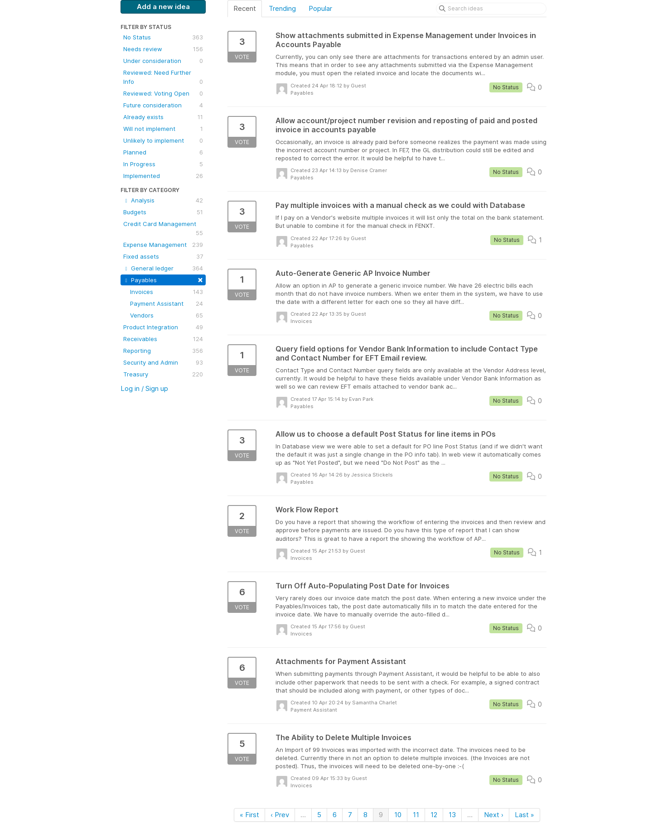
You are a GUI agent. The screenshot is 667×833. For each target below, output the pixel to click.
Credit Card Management (163, 228)
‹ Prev (280, 814)
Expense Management (163, 244)
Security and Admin (163, 362)
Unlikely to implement (163, 140)
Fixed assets (163, 256)
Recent (244, 8)
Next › (493, 814)
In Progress (163, 164)
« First (249, 814)
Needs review (163, 48)
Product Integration (163, 327)
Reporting (163, 350)
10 (397, 814)
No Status (163, 37)
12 (433, 814)
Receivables (163, 338)
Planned (163, 152)
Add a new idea (163, 6)
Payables (163, 279)
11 (416, 814)
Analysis (163, 200)
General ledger (163, 268)
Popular (320, 8)
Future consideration (163, 105)
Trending (282, 8)
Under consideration (163, 60)
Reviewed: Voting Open (163, 93)
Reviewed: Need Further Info (163, 77)
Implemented (163, 175)
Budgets (163, 212)
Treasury (163, 374)
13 (452, 814)
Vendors (166, 315)
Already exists (163, 116)
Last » (524, 814)
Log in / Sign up (144, 388)
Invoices (166, 291)
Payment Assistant (166, 303)
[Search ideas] (491, 8)
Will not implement (163, 128)
